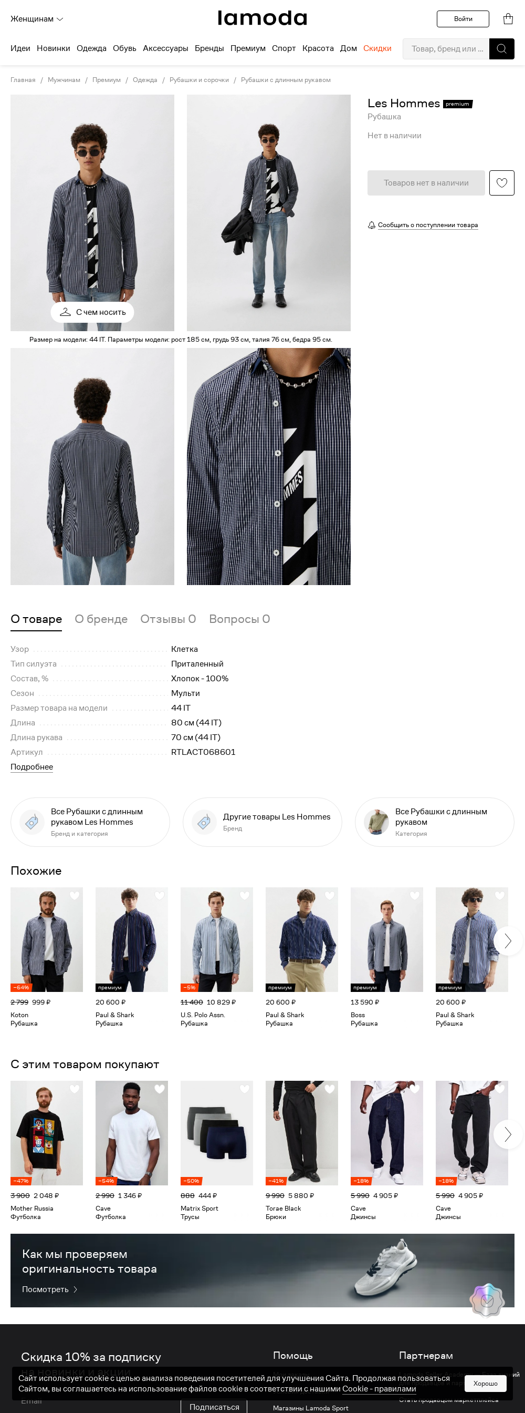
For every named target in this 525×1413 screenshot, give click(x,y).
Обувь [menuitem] (124, 48)
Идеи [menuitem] (20, 48)
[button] (501, 48)
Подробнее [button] (31, 767)
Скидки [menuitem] (377, 48)
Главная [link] (23, 80)
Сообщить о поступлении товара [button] (428, 224)
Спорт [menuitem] (284, 48)
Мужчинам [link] (64, 80)
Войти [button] (463, 18)
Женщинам (37, 19)
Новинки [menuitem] (53, 48)
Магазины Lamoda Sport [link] (311, 1408)
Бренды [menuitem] (209, 48)
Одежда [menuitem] (92, 48)
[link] (262, 18)
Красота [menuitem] (318, 48)
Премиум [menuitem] (248, 48)
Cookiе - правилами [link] (379, 1389)
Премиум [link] (106, 80)
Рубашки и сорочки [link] (199, 80)
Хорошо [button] (486, 1383)
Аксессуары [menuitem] (165, 48)
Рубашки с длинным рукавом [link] (286, 80)
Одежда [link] (145, 80)
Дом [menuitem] (348, 48)
